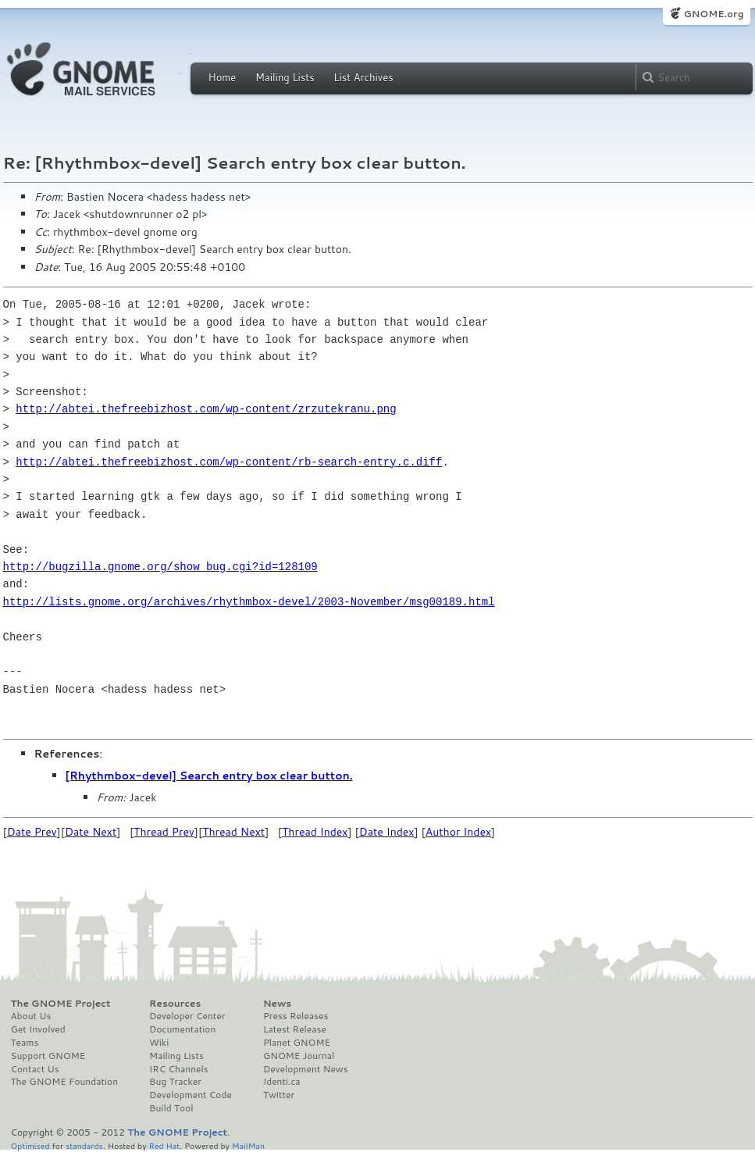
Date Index (387, 832)
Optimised (30, 1145)
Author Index (458, 832)
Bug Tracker (175, 1081)
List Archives (363, 77)
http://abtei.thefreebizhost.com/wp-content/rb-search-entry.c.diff (229, 462)
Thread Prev (164, 832)
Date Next (90, 832)
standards (84, 1145)
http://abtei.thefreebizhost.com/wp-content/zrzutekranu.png (206, 408)
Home (222, 77)
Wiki (159, 1042)
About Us (31, 1016)
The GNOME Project (61, 1003)
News (277, 1003)
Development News (305, 1069)
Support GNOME (48, 1056)
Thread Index (315, 832)
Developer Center (187, 1016)
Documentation (182, 1029)
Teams (25, 1042)
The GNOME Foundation (65, 1081)
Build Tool (171, 1108)
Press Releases (295, 1016)
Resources (175, 1003)
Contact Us (35, 1069)
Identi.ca (282, 1081)
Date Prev (32, 832)
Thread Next (233, 832)
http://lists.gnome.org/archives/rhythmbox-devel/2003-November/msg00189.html (249, 601)
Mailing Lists (285, 77)
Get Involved (38, 1029)
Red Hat (164, 1145)
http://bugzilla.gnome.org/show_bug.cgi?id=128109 (160, 566)
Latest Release (294, 1029)
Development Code (190, 1095)
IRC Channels (178, 1069)
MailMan (248, 1145)
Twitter (278, 1095)
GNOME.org (713, 13)
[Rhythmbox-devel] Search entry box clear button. (209, 775)
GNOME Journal (299, 1056)
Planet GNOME (296, 1042)
